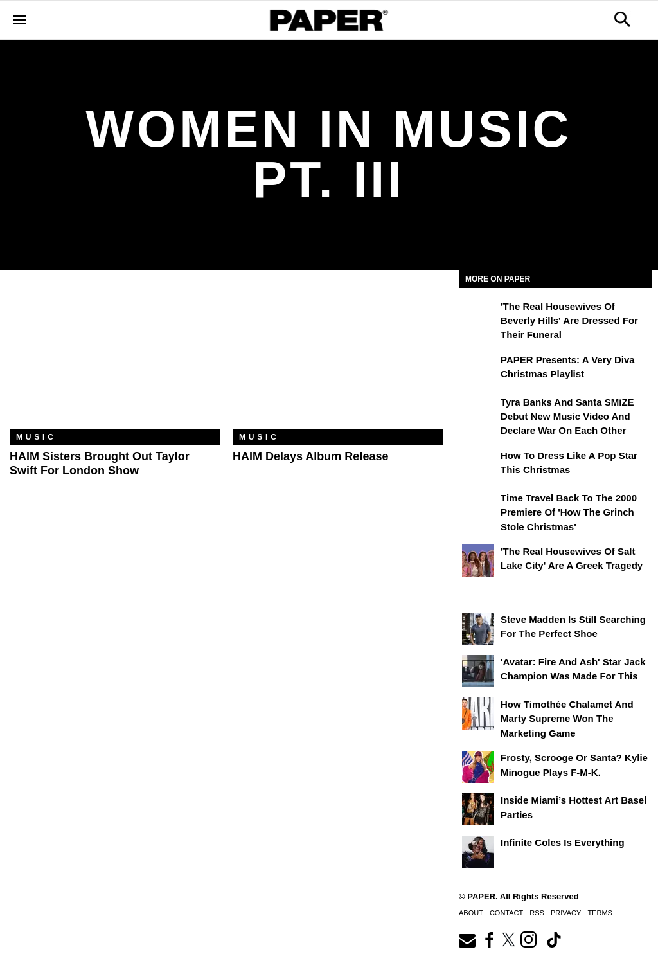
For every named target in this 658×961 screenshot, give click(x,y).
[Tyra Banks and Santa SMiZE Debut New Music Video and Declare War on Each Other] (478, 411)
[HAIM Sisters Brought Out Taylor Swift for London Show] (115, 359)
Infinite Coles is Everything (563, 842)
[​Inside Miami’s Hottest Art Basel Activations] (478, 809)
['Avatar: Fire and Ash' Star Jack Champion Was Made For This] (478, 671)
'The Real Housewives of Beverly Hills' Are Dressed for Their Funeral (569, 321)
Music (36, 437)
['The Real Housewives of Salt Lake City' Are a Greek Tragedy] (478, 560)
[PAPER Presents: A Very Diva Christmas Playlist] (478, 369)
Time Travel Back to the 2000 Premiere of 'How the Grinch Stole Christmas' (569, 512)
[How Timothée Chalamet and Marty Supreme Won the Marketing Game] (478, 713)
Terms (599, 913)
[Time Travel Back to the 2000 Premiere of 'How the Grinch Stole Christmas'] (478, 507)
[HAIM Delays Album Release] (338, 359)
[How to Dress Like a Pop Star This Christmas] (478, 465)
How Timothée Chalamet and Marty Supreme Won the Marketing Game (567, 719)
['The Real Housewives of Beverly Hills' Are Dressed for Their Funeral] (478, 316)
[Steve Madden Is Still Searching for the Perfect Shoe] (478, 629)
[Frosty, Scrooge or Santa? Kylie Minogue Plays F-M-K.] (478, 767)
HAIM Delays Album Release (310, 456)
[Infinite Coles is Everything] (478, 852)
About (471, 913)
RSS (536, 913)
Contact (506, 913)
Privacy (566, 913)
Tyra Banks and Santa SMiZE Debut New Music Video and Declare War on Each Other (567, 416)
